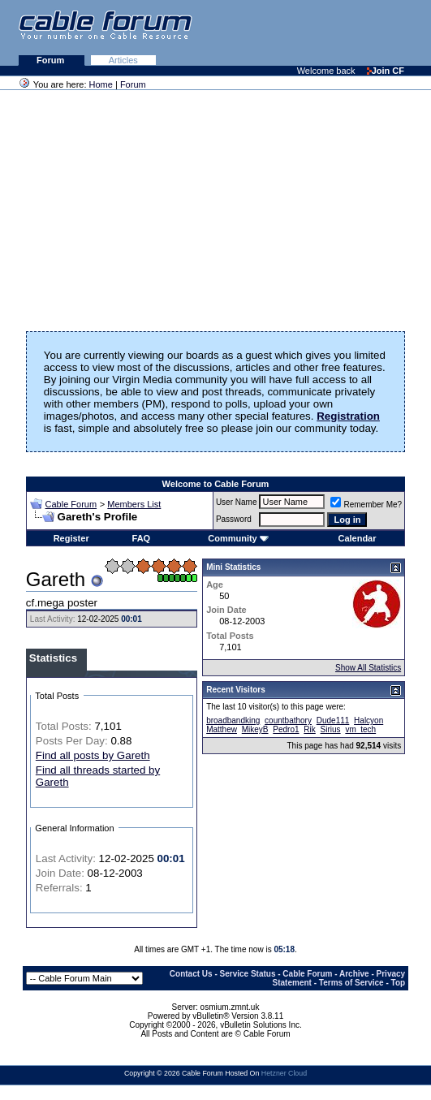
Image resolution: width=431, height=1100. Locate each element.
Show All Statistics (368, 667)
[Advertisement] (233, 32)
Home (101, 84)
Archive (354, 973)
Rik (309, 729)
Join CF (385, 70)
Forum (52, 60)
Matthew (221, 729)
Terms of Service (351, 982)
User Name (236, 502)
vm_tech (360, 729)
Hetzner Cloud (284, 1073)
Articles (123, 60)
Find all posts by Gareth (93, 755)
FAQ (141, 538)
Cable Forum (71, 504)
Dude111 (333, 720)
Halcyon (368, 720)
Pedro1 (286, 729)
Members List (134, 504)
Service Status (248, 973)
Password (234, 519)
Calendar (357, 538)
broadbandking (233, 720)
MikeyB (255, 729)
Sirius (331, 729)
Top (398, 982)
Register (71, 538)
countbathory (288, 720)
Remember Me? (366, 504)
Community (238, 538)
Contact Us (191, 973)
